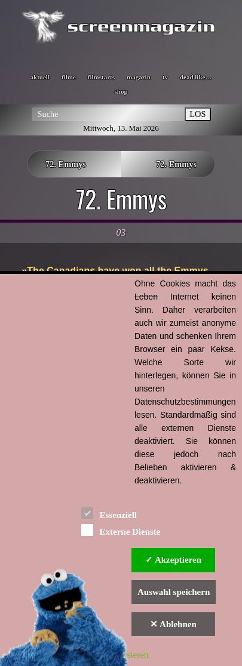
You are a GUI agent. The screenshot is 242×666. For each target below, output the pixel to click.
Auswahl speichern (173, 592)
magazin (139, 77)
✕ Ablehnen (173, 624)
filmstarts (101, 77)
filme (69, 77)
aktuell (40, 77)
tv (165, 77)
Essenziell (109, 513)
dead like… (196, 77)
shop (120, 91)
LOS (197, 114)
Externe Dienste (120, 529)
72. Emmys (65, 164)
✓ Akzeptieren (173, 560)
